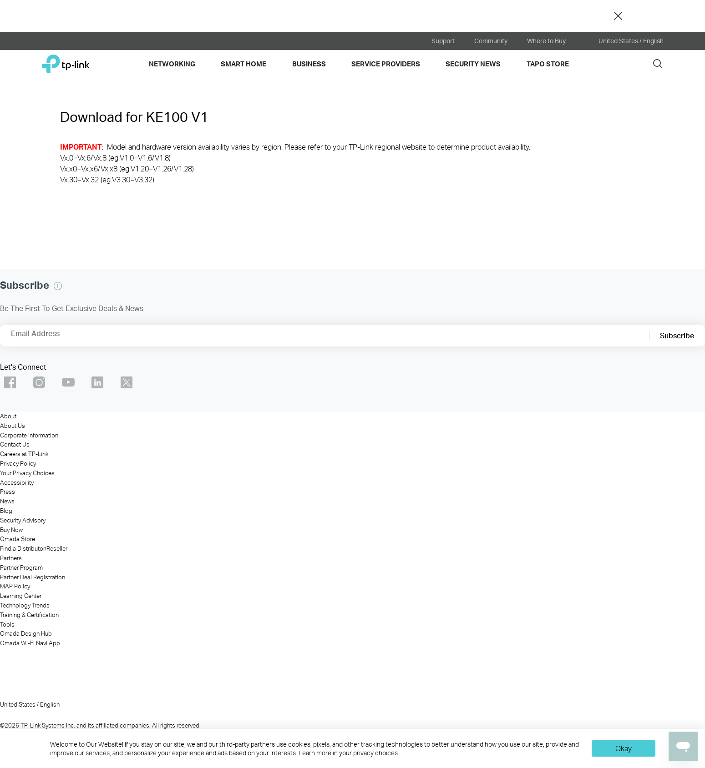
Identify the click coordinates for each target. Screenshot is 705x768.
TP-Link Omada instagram (39, 382)
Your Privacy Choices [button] (27, 473)
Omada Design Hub (26, 633)
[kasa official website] (60, 41)
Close (618, 16)
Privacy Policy (18, 463)
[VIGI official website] (213, 41)
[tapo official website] (111, 41)
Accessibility (17, 482)
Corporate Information (29, 435)
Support (443, 41)
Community (490, 41)
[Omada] (186, 694)
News (7, 501)
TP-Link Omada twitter (127, 382)
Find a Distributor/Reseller (33, 548)
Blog (6, 510)
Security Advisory (23, 520)
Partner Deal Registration (32, 577)
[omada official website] (162, 41)
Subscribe (677, 335)
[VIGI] (434, 694)
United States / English (624, 40)
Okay (623, 748)
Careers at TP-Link (24, 453)
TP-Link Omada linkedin (97, 382)
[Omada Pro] (311, 694)
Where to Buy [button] (546, 41)
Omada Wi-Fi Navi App (30, 643)
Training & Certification (29, 614)
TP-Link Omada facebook (10, 382)
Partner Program (21, 567)
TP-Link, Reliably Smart (66, 60)
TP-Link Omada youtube (68, 382)
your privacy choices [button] (368, 753)
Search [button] (658, 63)
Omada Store (17, 538)
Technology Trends (25, 605)
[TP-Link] (62, 694)
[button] (57, 286)
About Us (12, 425)
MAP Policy (15, 586)
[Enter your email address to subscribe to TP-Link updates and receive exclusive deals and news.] (65, 338)
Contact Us (15, 444)
